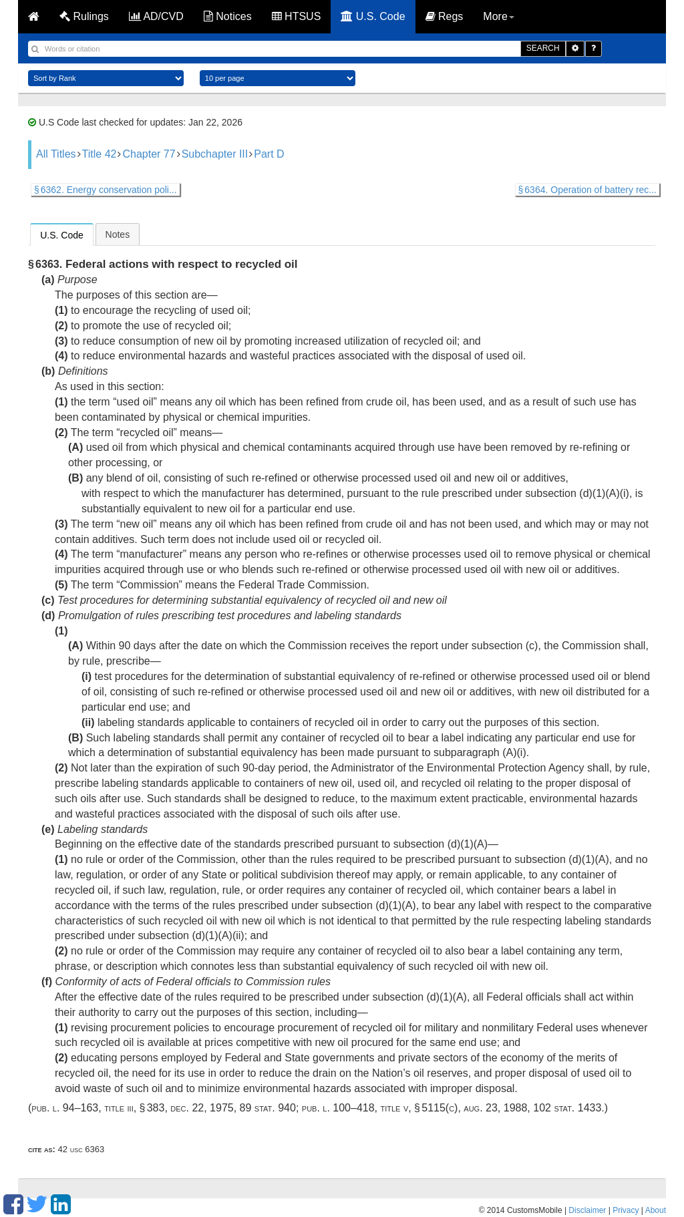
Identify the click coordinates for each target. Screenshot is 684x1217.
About (655, 1210)
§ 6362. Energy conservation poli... (105, 189)
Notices (228, 16)
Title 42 (99, 154)
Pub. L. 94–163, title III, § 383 (97, 1107)
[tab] (62, 234)
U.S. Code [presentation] (61, 235)
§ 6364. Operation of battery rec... (587, 189)
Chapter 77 (148, 154)
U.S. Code (373, 16)
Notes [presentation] (118, 234)
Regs (444, 16)
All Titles (56, 154)
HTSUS (296, 16)
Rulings (84, 16)
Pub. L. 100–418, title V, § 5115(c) (380, 1107)
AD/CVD (156, 16)
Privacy (626, 1210)
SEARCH (543, 48)
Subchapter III (215, 154)
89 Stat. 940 (268, 1107)
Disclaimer (587, 1210)
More (498, 16)
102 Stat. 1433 (567, 1107)
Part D (269, 154)
